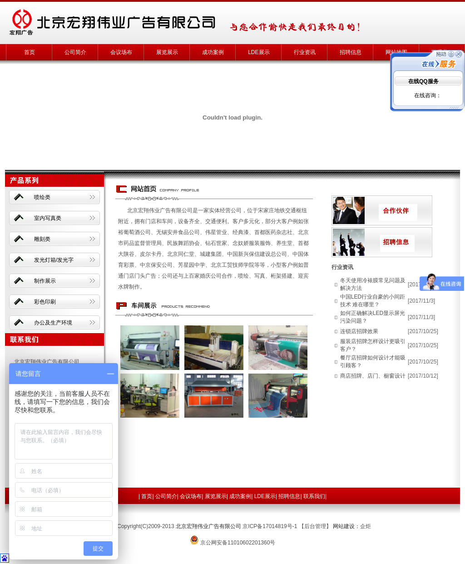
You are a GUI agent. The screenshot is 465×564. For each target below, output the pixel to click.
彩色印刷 (45, 302)
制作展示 (45, 281)
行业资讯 (305, 52)
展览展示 (167, 52)
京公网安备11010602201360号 (237, 542)
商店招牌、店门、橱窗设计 (373, 376)
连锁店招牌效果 (359, 331)
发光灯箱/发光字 (54, 260)
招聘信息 (350, 52)
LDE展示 (258, 52)
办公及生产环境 (53, 322)
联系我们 (314, 496)
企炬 (365, 526)
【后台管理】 (315, 526)
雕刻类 (42, 239)
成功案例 (213, 52)
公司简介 (75, 52)
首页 (29, 52)
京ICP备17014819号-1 (269, 526)
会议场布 (121, 52)
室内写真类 (47, 218)
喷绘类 (42, 197)
